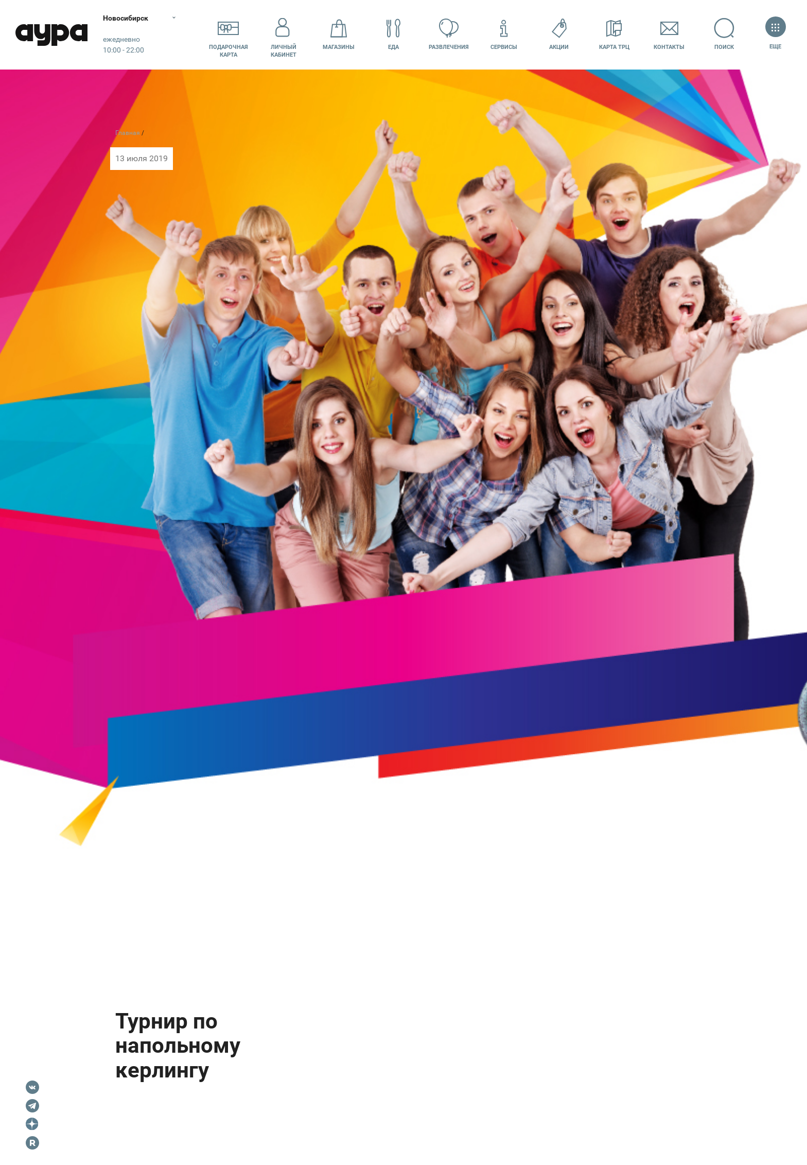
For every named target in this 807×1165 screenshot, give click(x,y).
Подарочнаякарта (228, 34)
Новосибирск (125, 18)
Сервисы (503, 34)
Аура (51, 35)
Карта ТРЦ (614, 34)
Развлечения (449, 34)
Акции (559, 34)
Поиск (724, 34)
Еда (394, 34)
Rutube (32, 1143)
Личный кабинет (283, 34)
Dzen (32, 1124)
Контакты (669, 34)
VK (32, 1087)
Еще (775, 34)
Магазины (339, 34)
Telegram (32, 1105)
